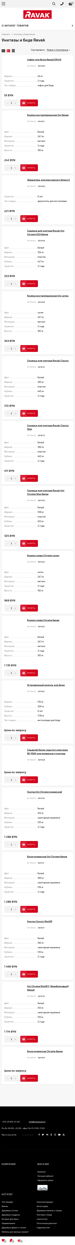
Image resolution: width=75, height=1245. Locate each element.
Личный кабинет (45, 1138)
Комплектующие (45, 1164)
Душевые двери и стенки (14, 1190)
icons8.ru (51, 1213)
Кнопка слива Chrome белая (43, 600)
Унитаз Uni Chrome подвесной (44, 765)
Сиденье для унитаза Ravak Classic (48, 347)
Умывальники (8, 1185)
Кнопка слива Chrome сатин (43, 538)
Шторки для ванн (10, 1181)
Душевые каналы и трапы (49, 1173)
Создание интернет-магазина (16, 1224)
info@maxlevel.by (37, 1084)
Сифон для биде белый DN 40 (44, 59)
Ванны (5, 1168)
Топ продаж (7, 1164)
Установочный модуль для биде (46, 661)
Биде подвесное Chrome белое (45, 1014)
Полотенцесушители (47, 1185)
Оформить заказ (45, 1142)
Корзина (41, 1134)
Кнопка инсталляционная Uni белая (48, 111)
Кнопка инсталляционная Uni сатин (48, 285)
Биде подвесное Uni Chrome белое (47, 826)
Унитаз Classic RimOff (39, 887)
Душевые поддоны (11, 1177)
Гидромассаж (43, 1190)
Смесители (42, 1181)
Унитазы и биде (44, 1177)
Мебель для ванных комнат (15, 1194)
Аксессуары (42, 1168)
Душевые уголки (10, 1173)
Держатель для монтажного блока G (48, 173)
